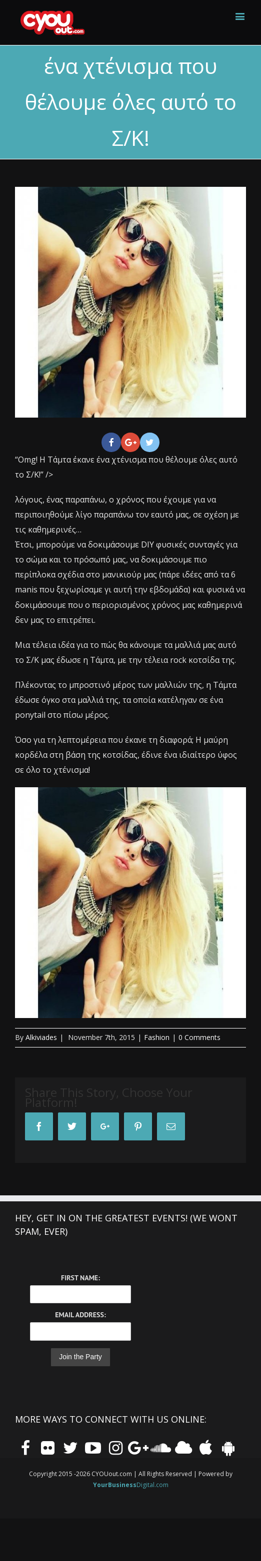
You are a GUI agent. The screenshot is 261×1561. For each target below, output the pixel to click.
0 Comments (199, 1037)
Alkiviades (41, 1037)
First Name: (80, 1277)
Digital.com (130, 1485)
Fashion (157, 1037)
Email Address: (80, 1314)
